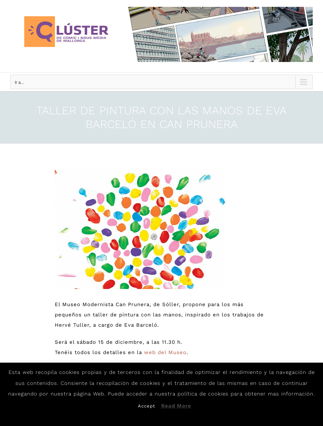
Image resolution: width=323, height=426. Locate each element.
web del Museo (165, 352)
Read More (176, 406)
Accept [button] (146, 406)
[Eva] (140, 229)
